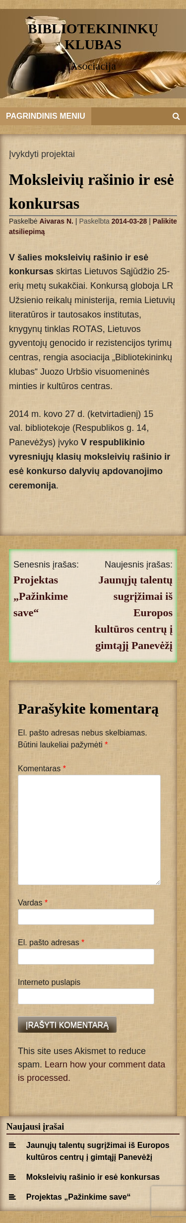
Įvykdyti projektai (42, 154)
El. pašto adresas (51, 942)
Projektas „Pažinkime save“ (40, 596)
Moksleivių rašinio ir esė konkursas (93, 1177)
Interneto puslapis (49, 982)
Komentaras (42, 768)
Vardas (33, 902)
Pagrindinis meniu (45, 116)
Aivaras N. (56, 221)
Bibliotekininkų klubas (93, 36)
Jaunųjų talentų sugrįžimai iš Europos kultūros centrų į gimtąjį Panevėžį (134, 612)
